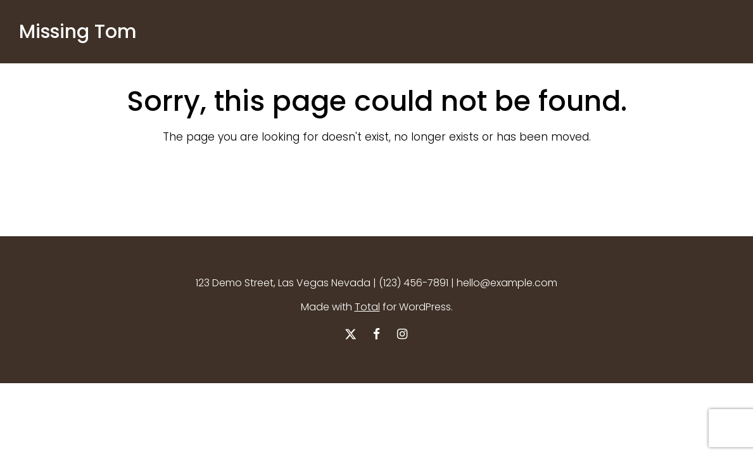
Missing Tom (78, 31)
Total (367, 307)
